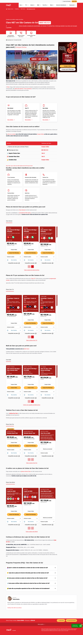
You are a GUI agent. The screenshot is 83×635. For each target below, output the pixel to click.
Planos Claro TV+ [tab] (10, 289)
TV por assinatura (28, 88)
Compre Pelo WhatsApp (14, 252)
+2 (18, 307)
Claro (21, 5)
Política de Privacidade (44, 628)
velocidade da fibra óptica (25, 212)
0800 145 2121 (44, 23)
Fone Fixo (45, 5)
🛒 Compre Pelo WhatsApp (66, 1)
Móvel (52, 5)
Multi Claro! (26, 348)
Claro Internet (22, 210)
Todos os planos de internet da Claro (31, 270)
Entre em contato (11, 134)
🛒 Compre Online (61, 620)
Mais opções (41, 624)
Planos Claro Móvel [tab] (10, 482)
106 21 (43, 153)
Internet (32, 5)
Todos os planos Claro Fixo (31, 463)
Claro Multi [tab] (8, 359)
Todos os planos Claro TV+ (31, 340)
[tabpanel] (31, 248)
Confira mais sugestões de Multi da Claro (31, 404)
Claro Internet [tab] (9, 221)
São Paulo (23, 9)
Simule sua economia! (47, 449)
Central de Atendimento (62, 5)
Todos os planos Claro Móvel (32, 531)
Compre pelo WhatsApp (68, 69)
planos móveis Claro (26, 471)
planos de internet (19, 88)
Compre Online (74, 1)
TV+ (27, 5)
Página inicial (9, 9)
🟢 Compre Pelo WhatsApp (71, 620)
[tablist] (31, 221)
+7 (35, 496)
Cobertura (17, 9)
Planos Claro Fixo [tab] (10, 424)
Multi (39, 5)
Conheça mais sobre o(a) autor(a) (14, 607)
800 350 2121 (44, 150)
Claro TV (33, 278)
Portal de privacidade (52, 628)
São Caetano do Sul (31, 9)
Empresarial (72, 5)
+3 (51, 238)
